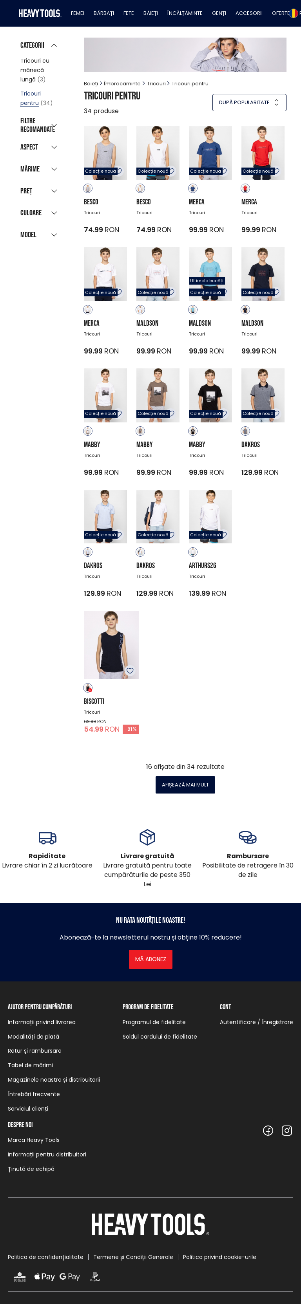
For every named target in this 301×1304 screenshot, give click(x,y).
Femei (77, 13)
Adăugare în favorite (118, 171)
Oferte (281, 13)
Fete (128, 13)
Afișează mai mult (185, 784)
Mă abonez (150, 959)
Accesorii (249, 13)
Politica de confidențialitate (45, 1257)
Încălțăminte (185, 13)
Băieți (150, 13)
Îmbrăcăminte (122, 83)
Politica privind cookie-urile (219, 1257)
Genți (219, 13)
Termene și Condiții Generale (133, 1257)
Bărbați (104, 13)
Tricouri (156, 83)
